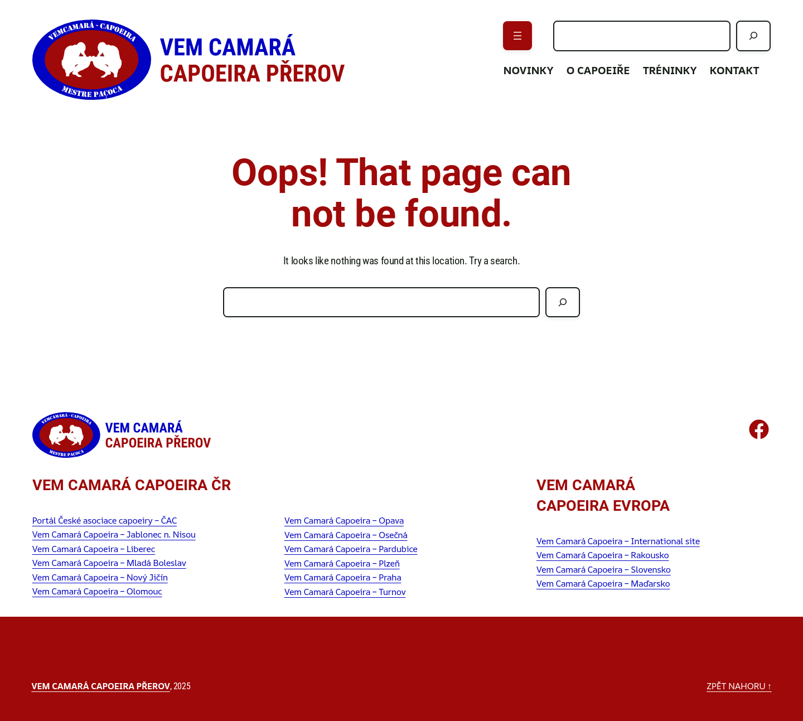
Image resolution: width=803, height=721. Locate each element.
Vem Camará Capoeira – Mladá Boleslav (109, 563)
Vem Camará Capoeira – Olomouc (97, 591)
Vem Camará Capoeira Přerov (100, 686)
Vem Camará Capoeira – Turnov (345, 591)
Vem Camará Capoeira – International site (618, 541)
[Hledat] (753, 36)
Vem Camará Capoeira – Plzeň (342, 563)
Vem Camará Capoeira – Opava (344, 520)
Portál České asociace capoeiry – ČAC (104, 520)
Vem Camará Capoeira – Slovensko (603, 569)
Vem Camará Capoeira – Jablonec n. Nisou (114, 534)
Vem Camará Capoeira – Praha (343, 577)
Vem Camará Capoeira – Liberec (93, 549)
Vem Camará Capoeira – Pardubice (351, 549)
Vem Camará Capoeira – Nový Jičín (100, 577)
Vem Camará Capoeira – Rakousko (602, 555)
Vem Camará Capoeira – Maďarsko (603, 583)
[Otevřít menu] (517, 35)
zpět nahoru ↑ (739, 686)
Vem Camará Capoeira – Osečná (346, 535)
